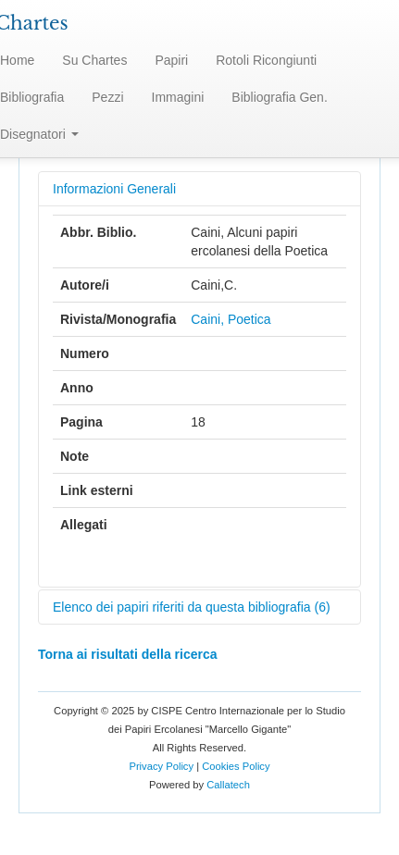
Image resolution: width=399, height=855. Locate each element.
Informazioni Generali (114, 188)
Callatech (228, 784)
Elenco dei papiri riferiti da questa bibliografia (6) (191, 607)
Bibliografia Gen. (279, 97)
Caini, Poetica (230, 319)
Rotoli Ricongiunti (266, 60)
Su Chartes (94, 60)
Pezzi (107, 97)
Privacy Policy (161, 766)
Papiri (171, 60)
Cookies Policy (235, 766)
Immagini (178, 97)
